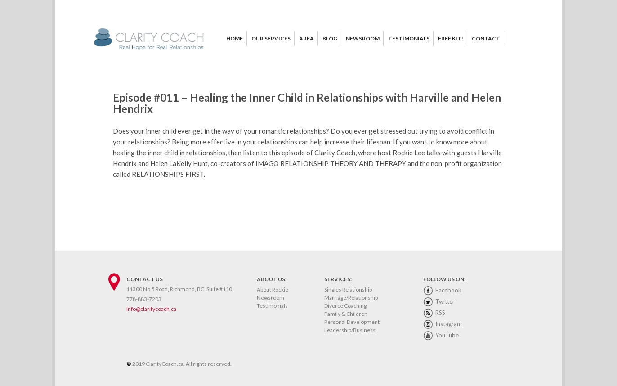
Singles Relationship (348, 289)
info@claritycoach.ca (151, 308)
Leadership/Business (350, 330)
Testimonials (272, 305)
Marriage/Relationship (351, 297)
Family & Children (345, 313)
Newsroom (270, 297)
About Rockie (272, 289)
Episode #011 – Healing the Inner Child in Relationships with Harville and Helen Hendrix (307, 103)
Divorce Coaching (345, 305)
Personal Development (352, 322)
